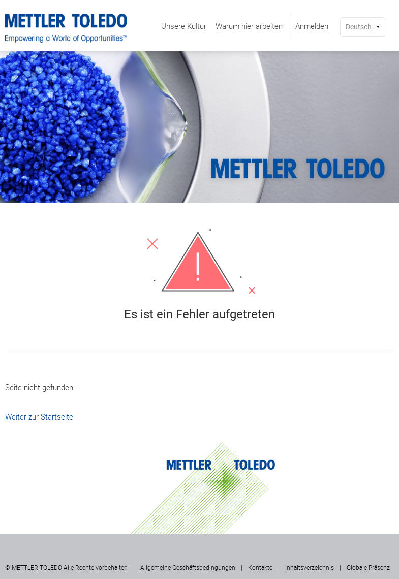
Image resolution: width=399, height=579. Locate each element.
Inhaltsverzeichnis (309, 567)
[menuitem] (183, 26)
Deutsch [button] (359, 27)
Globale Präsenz (368, 567)
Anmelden (311, 26)
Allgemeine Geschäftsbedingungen (187, 567)
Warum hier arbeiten (249, 26)
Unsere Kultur (183, 26)
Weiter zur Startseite (39, 417)
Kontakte (260, 567)
